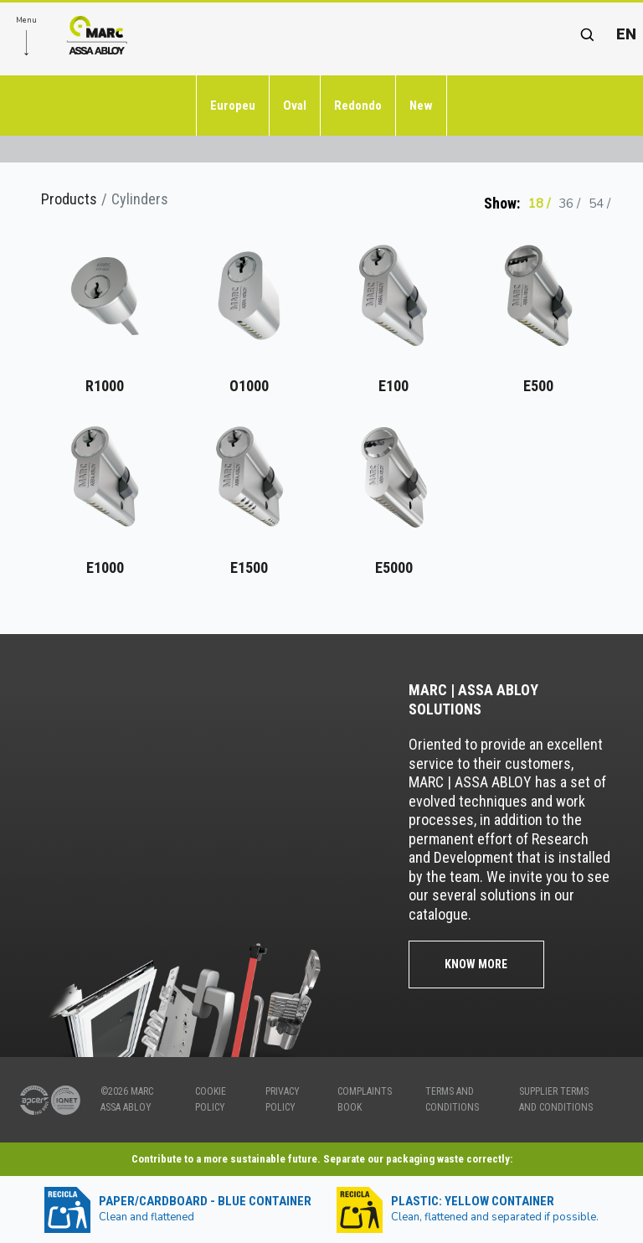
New (421, 105)
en (626, 34)
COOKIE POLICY (210, 1099)
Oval (294, 105)
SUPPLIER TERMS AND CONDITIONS (556, 1099)
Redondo (358, 105)
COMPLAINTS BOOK (364, 1099)
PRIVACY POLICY (282, 1099)
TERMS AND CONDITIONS (452, 1099)
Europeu (232, 105)
